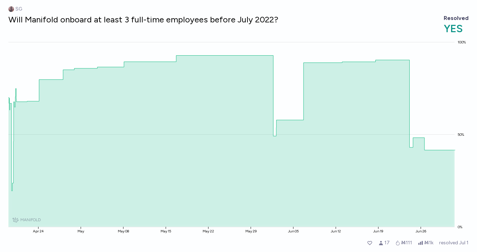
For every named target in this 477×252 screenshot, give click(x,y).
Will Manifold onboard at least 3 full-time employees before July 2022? (143, 19)
